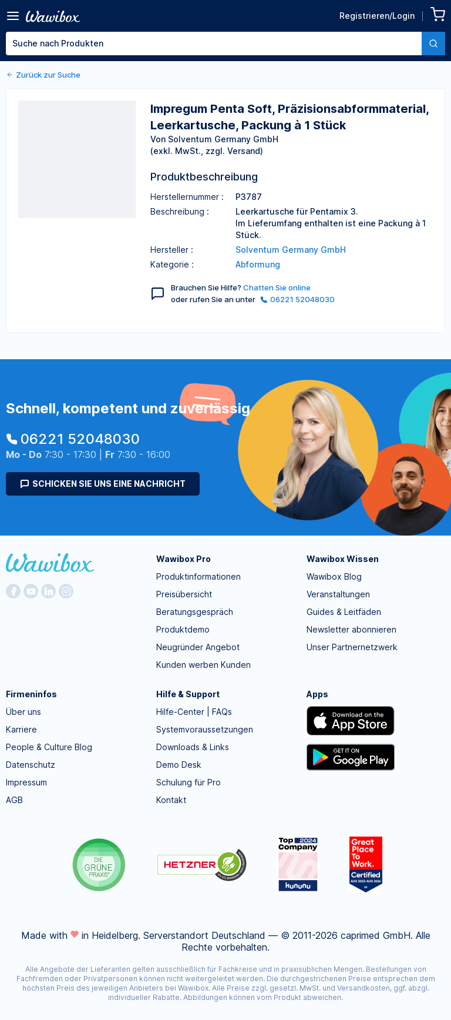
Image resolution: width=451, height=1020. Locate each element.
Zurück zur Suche (43, 74)
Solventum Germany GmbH (290, 250)
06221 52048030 (297, 299)
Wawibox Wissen (343, 559)
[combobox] (225, 43)
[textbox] (213, 43)
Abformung (257, 264)
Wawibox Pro (183, 559)
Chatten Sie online (277, 287)
